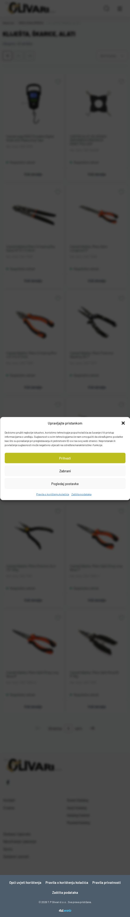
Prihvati (65, 458)
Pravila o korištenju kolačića (52, 494)
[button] (123, 423)
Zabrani (65, 471)
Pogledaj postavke (65, 483)
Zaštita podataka (81, 494)
